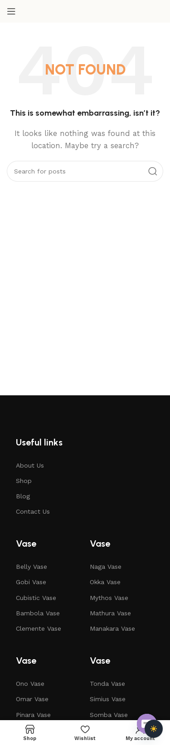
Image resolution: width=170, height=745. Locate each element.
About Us (30, 465)
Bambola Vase (38, 613)
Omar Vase (32, 699)
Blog (23, 496)
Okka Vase (105, 582)
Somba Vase (109, 714)
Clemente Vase (38, 628)
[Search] (85, 171)
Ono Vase (30, 683)
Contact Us (33, 511)
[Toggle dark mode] (154, 729)
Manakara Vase (112, 628)
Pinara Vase (33, 714)
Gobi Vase (31, 582)
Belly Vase (31, 566)
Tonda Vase (107, 683)
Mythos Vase (109, 597)
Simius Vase (108, 699)
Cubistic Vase (36, 597)
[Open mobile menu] (11, 11)
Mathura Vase (110, 613)
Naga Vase (105, 566)
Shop (24, 480)
